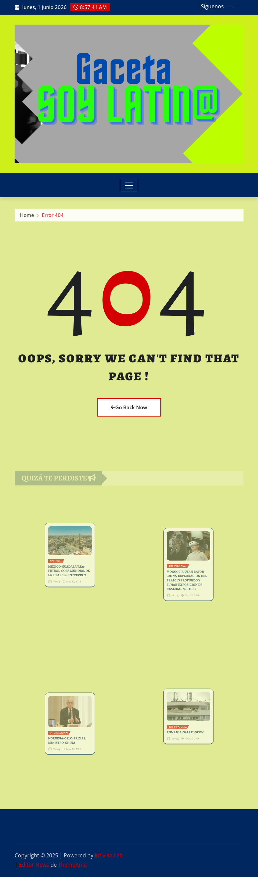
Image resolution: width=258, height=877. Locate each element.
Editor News (34, 864)
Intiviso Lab (109, 855)
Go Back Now (129, 407)
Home (27, 217)
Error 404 (53, 217)
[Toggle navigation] (129, 185)
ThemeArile (72, 864)
